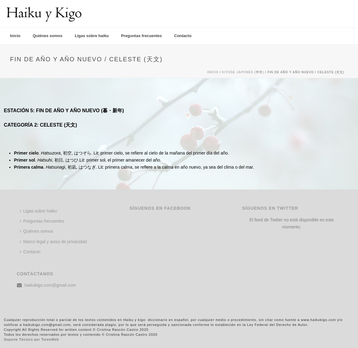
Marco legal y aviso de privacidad (53, 241)
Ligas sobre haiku (92, 35)
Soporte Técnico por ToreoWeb (31, 339)
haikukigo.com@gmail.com (50, 285)
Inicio (15, 35)
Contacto (182, 35)
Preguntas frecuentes (141, 35)
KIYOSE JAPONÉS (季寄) (243, 72)
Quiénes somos (47, 35)
